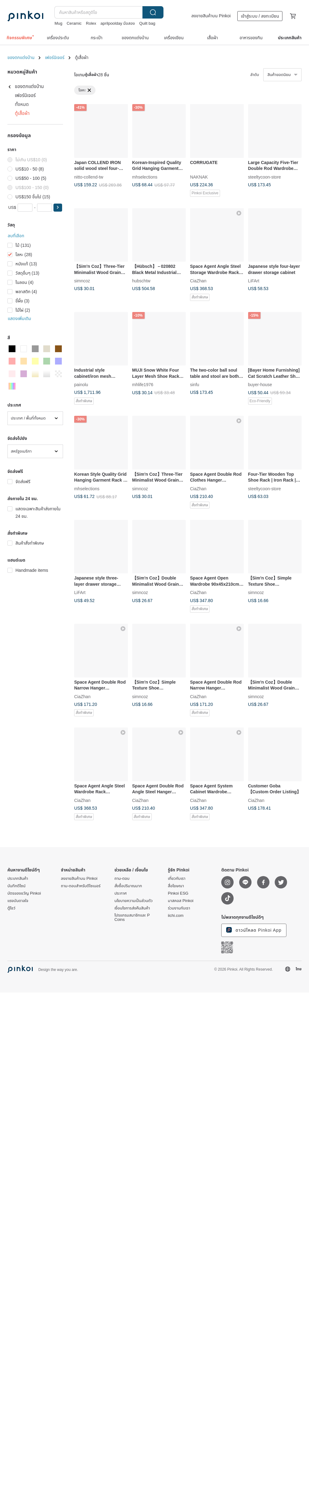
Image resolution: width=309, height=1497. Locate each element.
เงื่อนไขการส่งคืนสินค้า (132, 908)
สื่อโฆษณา (176, 886)
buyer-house (260, 384)
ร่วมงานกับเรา (179, 908)
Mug (58, 23)
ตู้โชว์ (11, 908)
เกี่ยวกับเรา (176, 878)
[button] (57, 208)
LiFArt (254, 280)
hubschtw (141, 280)
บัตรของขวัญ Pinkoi (24, 893)
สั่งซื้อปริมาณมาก (128, 886)
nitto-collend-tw (88, 176)
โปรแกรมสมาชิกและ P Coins (132, 917)
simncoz (82, 280)
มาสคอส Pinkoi (180, 901)
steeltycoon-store (264, 176)
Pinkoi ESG (178, 893)
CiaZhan (198, 280)
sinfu (194, 384)
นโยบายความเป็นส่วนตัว (133, 901)
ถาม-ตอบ (121, 878)
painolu (81, 384)
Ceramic (74, 23)
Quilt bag (147, 23)
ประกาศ (120, 893)
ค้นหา (153, 12)
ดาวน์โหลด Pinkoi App (253, 930)
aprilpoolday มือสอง (117, 23)
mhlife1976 (143, 384)
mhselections (145, 176)
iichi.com (176, 915)
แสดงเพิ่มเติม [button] (19, 318)
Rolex (91, 23)
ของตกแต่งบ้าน (20, 57)
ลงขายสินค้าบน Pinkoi (211, 15)
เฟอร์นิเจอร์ (54, 57)
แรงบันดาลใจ (17, 901)
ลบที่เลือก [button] (16, 235)
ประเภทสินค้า (17, 878)
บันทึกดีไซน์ (16, 886)
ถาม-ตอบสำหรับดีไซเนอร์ (80, 886)
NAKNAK (199, 176)
